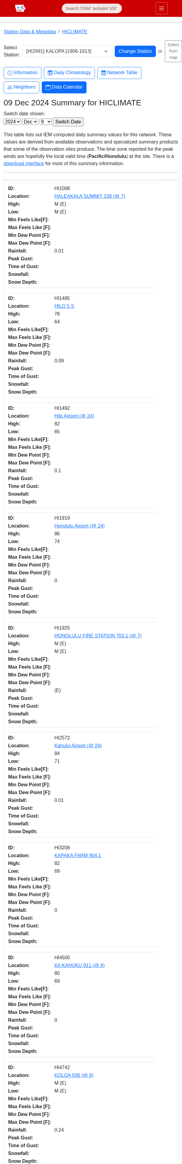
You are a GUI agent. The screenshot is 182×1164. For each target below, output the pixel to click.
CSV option (16, 907)
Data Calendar (64, 87)
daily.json (139, 900)
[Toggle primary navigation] (162, 8)
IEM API (92, 900)
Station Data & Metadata (30, 31)
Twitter (14, 1038)
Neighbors (21, 87)
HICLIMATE (74, 31)
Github (14, 1050)
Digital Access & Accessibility (32, 1138)
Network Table (119, 73)
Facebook (17, 1025)
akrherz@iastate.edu (24, 1005)
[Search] (92, 8)
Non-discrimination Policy (28, 1124)
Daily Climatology (69, 73)
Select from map (173, 51)
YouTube (16, 1063)
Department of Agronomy (28, 965)
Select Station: (12, 51)
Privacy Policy (18, 1131)
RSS (12, 1075)
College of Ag (17, 958)
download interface (24, 163)
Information (23, 73)
